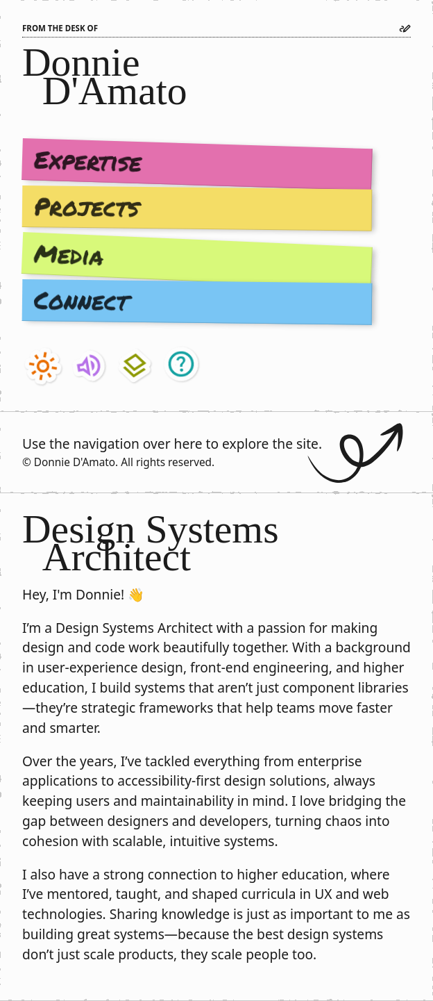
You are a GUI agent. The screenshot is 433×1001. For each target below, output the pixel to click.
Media (68, 254)
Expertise (88, 160)
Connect (81, 300)
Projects (86, 206)
